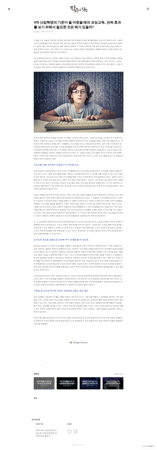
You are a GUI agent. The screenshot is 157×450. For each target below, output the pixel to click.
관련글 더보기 (118, 374)
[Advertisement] (78, 342)
